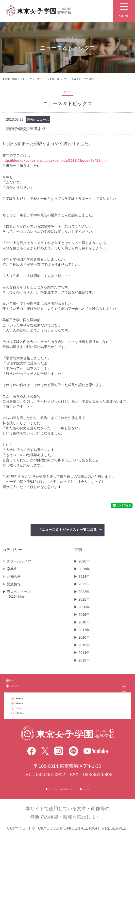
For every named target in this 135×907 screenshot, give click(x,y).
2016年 (84, 637)
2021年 (84, 599)
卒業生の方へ (41, 746)
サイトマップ (116, 860)
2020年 (84, 607)
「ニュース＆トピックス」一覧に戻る (67, 530)
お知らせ (14, 576)
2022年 (84, 592)
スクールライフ (19, 561)
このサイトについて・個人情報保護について (51, 860)
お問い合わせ (41, 779)
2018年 (84, 622)
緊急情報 (14, 584)
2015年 (84, 645)
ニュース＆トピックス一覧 (44, 79)
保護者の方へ (41, 729)
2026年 (84, 561)
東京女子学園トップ (13, 79)
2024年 (84, 576)
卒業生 (12, 569)
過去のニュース (33, 594)
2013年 (84, 660)
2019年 (84, 615)
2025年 (84, 569)
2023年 (84, 584)
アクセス (36, 762)
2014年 (84, 653)
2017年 (84, 630)
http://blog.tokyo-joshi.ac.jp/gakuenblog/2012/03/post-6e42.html (54, 160)
